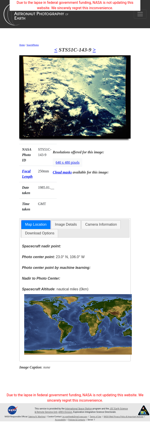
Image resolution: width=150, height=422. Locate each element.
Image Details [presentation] (66, 224)
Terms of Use (95, 417)
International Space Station (78, 408)
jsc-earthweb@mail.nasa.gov (74, 417)
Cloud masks (62, 172)
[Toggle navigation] (140, 14)
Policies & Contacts (76, 420)
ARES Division (65, 412)
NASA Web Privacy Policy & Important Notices (123, 417)
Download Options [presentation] (39, 233)
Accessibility (60, 420)
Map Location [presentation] (36, 224)
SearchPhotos (33, 45)
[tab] (35, 224)
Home (22, 45)
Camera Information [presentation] (101, 224)
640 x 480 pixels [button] (67, 162)
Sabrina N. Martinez (36, 417)
